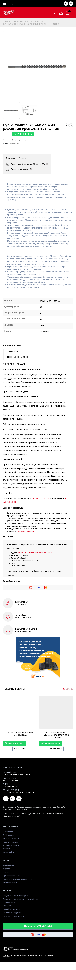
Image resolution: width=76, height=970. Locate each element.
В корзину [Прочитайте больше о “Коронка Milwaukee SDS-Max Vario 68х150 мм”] (21, 749)
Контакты (7, 849)
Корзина (6, 869)
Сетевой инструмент (12, 912)
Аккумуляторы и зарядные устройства (20, 899)
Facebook (6, 798)
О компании (8, 832)
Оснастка (7, 906)
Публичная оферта (11, 875)
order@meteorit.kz (10, 786)
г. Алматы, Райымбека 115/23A (16, 774)
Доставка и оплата (25, 531)
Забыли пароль (10, 882)
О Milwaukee (8, 835)
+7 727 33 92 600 (41, 498)
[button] (64, 689)
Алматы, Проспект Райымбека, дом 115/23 (35, 553)
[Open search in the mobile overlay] (55, 13)
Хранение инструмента (13, 916)
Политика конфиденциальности (17, 879)
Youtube (12, 798)
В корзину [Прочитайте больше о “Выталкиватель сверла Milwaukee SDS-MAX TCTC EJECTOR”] (57, 749)
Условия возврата (11, 845)
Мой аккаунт (8, 865)
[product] (20, 712)
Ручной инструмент (12, 909)
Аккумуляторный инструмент (16, 896)
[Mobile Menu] (5, 3)
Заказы (6, 872)
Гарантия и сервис (11, 842)
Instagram (19, 798)
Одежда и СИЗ (9, 902)
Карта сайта (8, 852)
